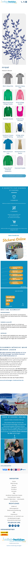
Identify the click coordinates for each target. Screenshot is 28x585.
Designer (14, 487)
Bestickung (14, 483)
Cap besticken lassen (14, 497)
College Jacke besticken (20, 136)
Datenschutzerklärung (14, 510)
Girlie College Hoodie (20, 103)
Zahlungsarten (14, 508)
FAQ (14, 493)
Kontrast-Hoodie (8, 119)
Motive (14, 485)
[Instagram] (18, 526)
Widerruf (14, 506)
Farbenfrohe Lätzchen (20, 119)
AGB (14, 512)
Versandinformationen (14, 520)
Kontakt (14, 491)
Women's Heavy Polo (20, 86)
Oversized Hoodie (20, 168)
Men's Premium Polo (8, 152)
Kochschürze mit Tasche (20, 152)
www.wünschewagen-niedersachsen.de (11, 380)
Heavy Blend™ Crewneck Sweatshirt (8, 169)
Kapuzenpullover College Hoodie (8, 103)
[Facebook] (10, 526)
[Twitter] (12, 526)
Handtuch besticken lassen (14, 495)
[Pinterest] (15, 526)
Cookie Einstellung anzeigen (14, 545)
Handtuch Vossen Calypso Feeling (8, 136)
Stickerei (14, 489)
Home (14, 481)
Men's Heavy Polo (8, 86)
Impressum (14, 514)
